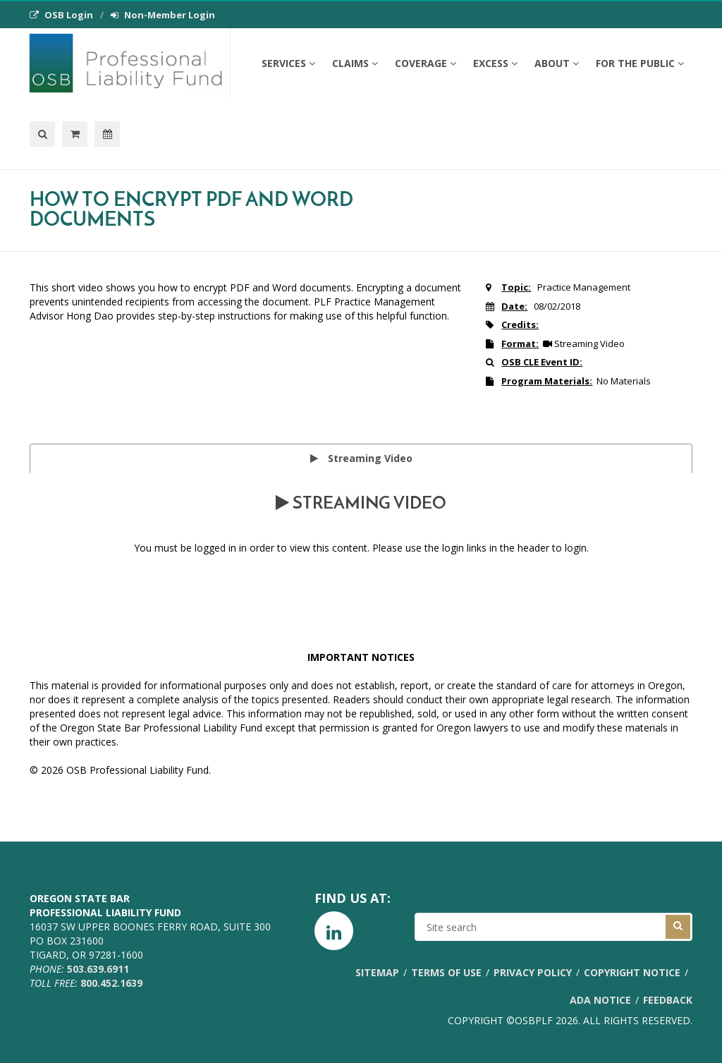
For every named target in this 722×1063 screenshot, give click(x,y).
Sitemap (377, 972)
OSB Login (61, 14)
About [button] (556, 63)
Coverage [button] (425, 63)
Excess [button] (495, 63)
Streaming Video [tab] (361, 458)
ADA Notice (600, 1000)
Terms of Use (446, 972)
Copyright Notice (632, 972)
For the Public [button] (640, 63)
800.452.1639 (111, 983)
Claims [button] (355, 63)
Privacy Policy (533, 972)
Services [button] (288, 63)
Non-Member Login (163, 14)
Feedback (667, 1000)
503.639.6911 (98, 969)
